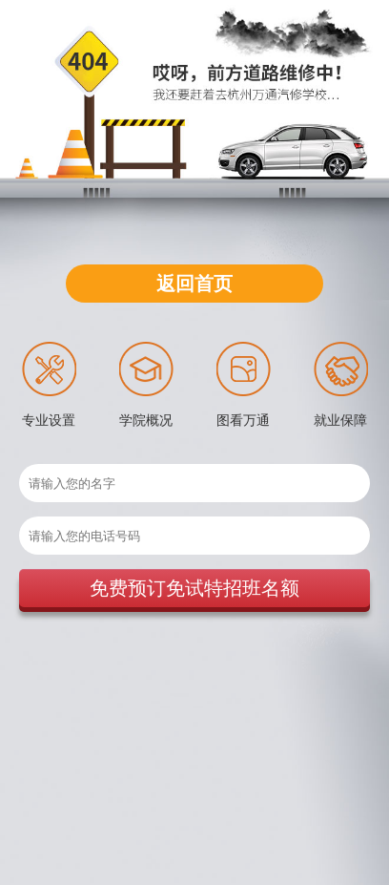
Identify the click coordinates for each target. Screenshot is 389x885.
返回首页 (194, 283)
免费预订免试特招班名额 (194, 588)
